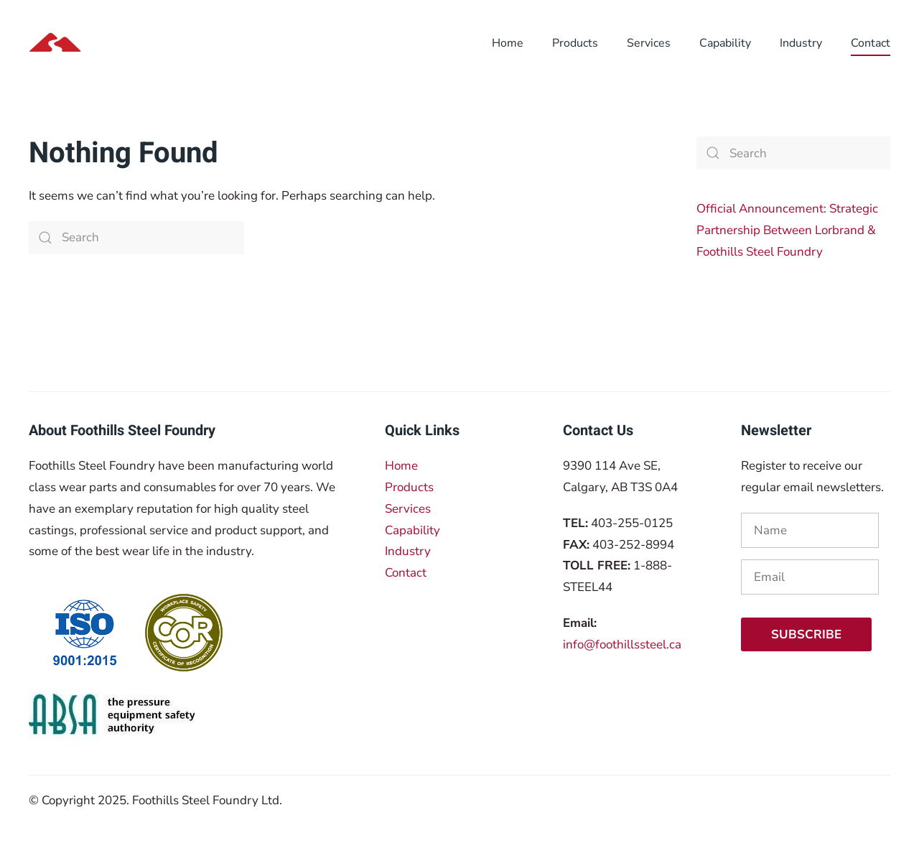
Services (408, 509)
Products (409, 487)
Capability (725, 43)
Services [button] (649, 43)
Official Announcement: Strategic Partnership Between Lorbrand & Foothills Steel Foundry (787, 230)
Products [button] (575, 43)
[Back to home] (121, 43)
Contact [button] (870, 43)
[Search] (136, 237)
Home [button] (507, 43)
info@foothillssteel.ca (622, 644)
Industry (408, 551)
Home (401, 465)
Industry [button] (801, 43)
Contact (405, 572)
